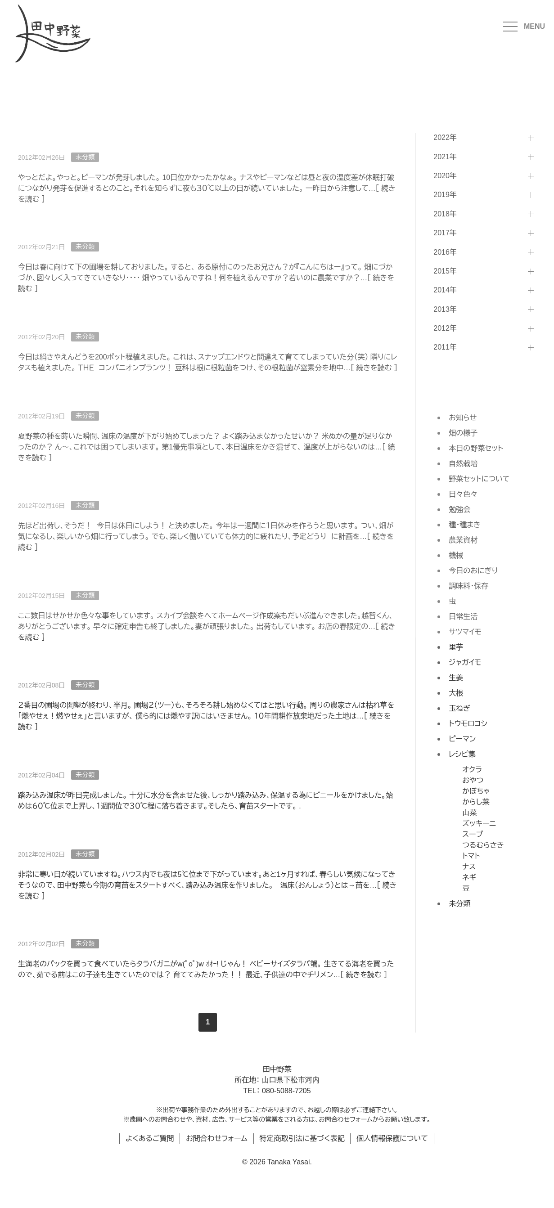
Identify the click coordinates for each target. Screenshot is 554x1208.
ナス (469, 867)
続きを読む (364, 975)
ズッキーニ (479, 823)
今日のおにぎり (473, 571)
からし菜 (475, 802)
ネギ (469, 877)
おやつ (472, 780)
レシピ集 (462, 754)
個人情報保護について (392, 1138)
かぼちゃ (476, 791)
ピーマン (462, 739)
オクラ (472, 769)
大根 (456, 693)
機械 (456, 555)
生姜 (456, 678)
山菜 (469, 813)
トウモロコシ (468, 723)
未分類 (85, 595)
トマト (471, 856)
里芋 (456, 647)
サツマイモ (465, 632)
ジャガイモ (465, 662)
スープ (472, 834)
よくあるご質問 (150, 1138)
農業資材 (463, 540)
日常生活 (463, 616)
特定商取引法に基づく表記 (302, 1138)
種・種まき (465, 525)
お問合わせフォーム (217, 1138)
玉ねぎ (459, 708)
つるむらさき (483, 845)
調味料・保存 (468, 586)
